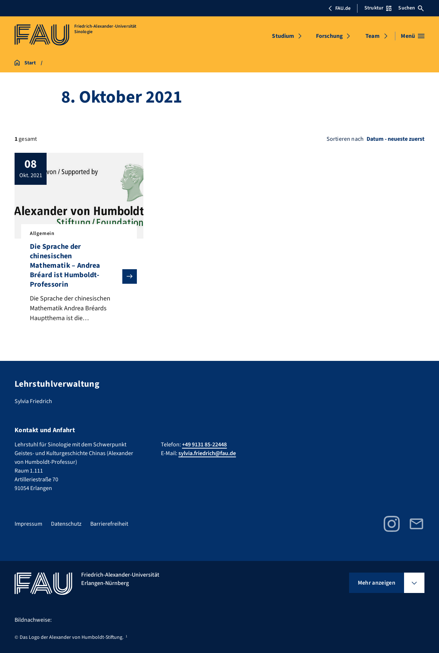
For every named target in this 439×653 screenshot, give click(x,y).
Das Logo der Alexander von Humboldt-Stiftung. (71, 637)
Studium (283, 36)
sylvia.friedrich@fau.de (207, 453)
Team (372, 36)
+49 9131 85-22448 (204, 445)
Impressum (28, 524)
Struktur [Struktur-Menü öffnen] (377, 8)
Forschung (329, 36)
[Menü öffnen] (412, 36)
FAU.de (339, 8)
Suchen (411, 8)
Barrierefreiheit (109, 524)
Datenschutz (66, 524)
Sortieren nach (345, 139)
